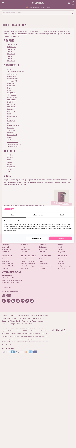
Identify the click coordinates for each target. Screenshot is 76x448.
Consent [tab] (13, 215)
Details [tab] (62, 215)
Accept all (61, 238)
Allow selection (37, 238)
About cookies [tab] (38, 215)
